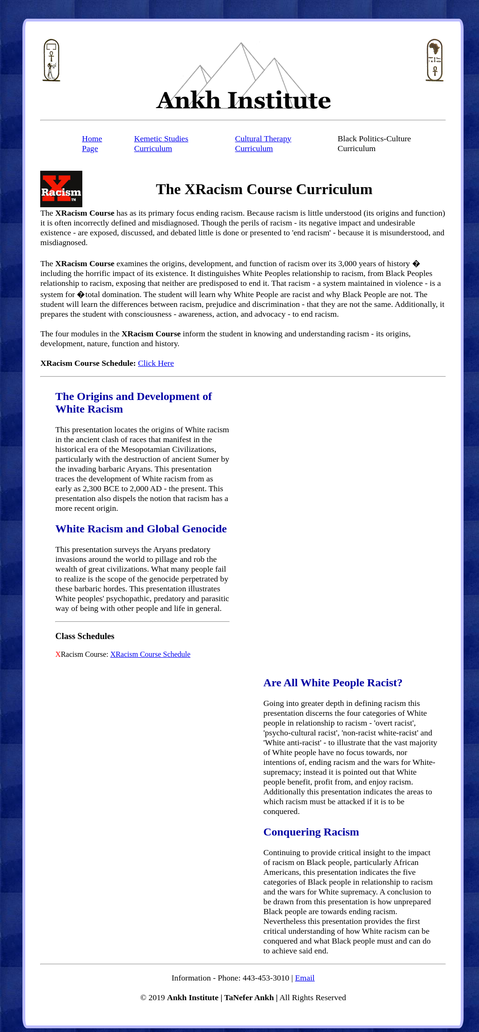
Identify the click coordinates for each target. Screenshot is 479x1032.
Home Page (92, 143)
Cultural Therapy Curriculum (263, 143)
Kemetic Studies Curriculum (161, 143)
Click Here (156, 363)
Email (305, 977)
